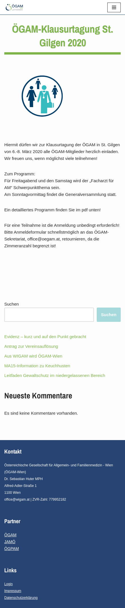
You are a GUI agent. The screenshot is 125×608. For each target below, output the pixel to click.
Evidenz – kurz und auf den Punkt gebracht (45, 336)
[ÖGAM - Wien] (15, 7)
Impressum (12, 591)
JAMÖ (9, 541)
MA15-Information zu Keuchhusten (37, 365)
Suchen (11, 304)
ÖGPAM (11, 548)
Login (8, 584)
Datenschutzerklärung (21, 598)
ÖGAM (10, 535)
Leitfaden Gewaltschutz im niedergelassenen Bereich (54, 375)
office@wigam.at (17, 499)
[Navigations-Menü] (114, 7)
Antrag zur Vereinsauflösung (31, 346)
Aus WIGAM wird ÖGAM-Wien (33, 356)
